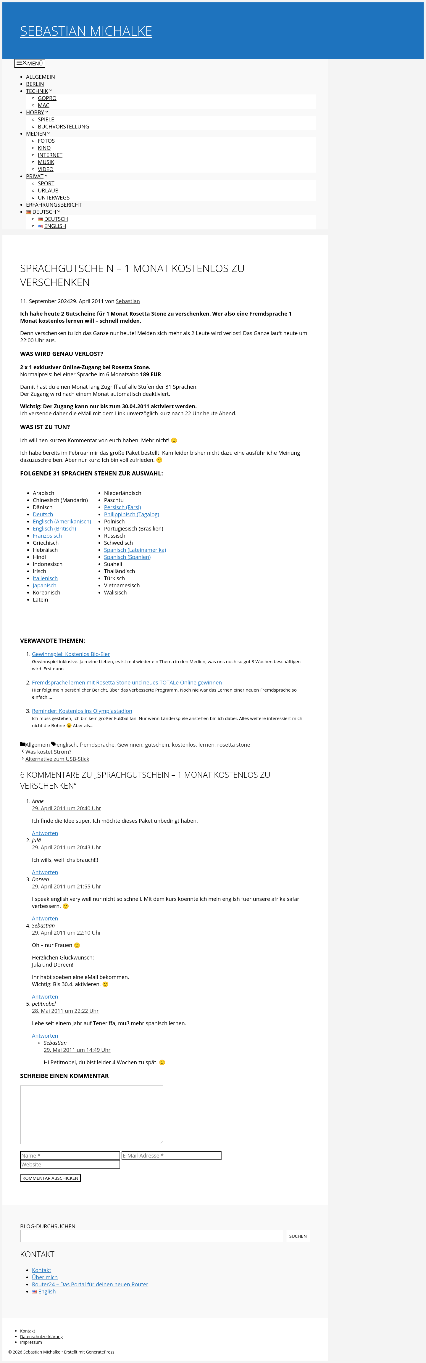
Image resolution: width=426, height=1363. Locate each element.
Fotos (46, 140)
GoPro (47, 98)
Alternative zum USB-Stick (57, 758)
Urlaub (48, 190)
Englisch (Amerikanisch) (62, 521)
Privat (37, 176)
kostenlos (184, 744)
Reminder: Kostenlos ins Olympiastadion (82, 710)
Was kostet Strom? (48, 751)
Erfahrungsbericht (54, 204)
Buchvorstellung (63, 126)
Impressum (31, 1342)
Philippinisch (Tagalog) (131, 514)
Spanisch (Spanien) (127, 556)
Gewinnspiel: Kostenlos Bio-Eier (71, 654)
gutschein (157, 744)
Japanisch (45, 585)
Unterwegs (54, 197)
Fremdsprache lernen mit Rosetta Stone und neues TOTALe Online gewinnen (127, 682)
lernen (206, 744)
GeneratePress (100, 1352)
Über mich (45, 1277)
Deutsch (43, 514)
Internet (50, 154)
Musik (46, 161)
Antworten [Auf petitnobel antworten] (45, 1035)
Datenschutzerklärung (41, 1336)
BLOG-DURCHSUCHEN (47, 1226)
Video (46, 169)
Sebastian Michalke (86, 31)
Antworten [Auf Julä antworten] (45, 872)
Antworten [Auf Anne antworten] (45, 833)
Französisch (47, 535)
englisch (67, 744)
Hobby (37, 112)
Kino (44, 147)
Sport (46, 183)
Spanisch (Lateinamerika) (135, 549)
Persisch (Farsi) (122, 507)
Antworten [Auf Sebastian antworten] (45, 996)
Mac (43, 105)
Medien (38, 133)
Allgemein (40, 76)
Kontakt (41, 1270)
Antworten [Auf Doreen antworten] (45, 918)
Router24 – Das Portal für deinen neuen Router (90, 1284)
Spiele (46, 119)
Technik (39, 90)
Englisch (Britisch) (54, 528)
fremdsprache (97, 744)
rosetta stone (233, 744)
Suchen (298, 1236)
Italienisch (45, 578)
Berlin (35, 83)
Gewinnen (129, 744)
